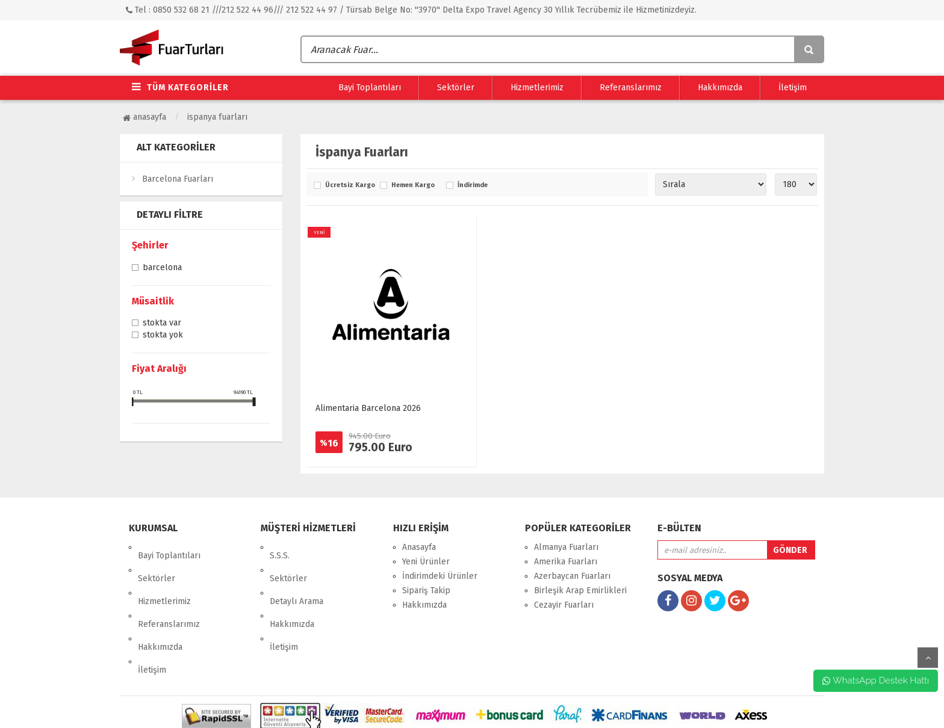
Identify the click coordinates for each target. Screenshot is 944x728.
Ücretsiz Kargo (349, 185)
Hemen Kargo (413, 185)
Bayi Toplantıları (369, 87)
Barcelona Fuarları (177, 179)
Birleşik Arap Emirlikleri (580, 590)
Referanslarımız (631, 87)
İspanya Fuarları (217, 117)
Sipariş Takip (426, 590)
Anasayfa (144, 117)
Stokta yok (163, 336)
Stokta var (162, 323)
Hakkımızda (720, 87)
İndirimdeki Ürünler (439, 576)
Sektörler (455, 87)
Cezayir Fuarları (564, 605)
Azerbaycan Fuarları (572, 576)
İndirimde (473, 185)
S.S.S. (280, 547)
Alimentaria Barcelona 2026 (368, 408)
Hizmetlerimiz (537, 87)
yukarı (928, 657)
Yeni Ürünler (426, 562)
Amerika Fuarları (565, 562)
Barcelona (162, 268)
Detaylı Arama (296, 576)
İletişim (792, 87)
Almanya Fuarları (566, 547)
